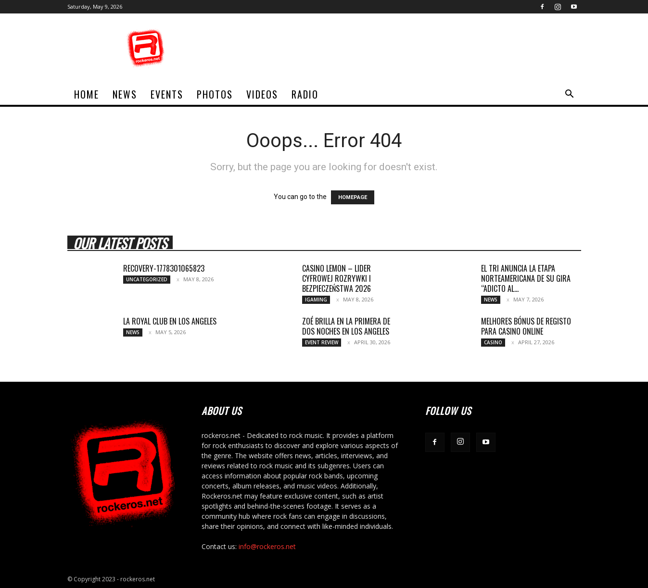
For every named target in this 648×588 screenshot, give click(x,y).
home (86, 94)
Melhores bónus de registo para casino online (526, 326)
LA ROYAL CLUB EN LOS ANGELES (169, 321)
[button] (569, 95)
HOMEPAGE (352, 197)
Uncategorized (146, 279)
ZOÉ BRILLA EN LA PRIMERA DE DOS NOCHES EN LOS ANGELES (346, 326)
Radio (305, 94)
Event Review (321, 342)
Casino (493, 342)
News (125, 94)
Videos (262, 94)
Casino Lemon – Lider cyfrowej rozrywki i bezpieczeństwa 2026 (336, 278)
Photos (215, 94)
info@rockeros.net (267, 546)
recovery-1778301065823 (163, 268)
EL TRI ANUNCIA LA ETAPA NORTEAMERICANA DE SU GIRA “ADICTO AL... (526, 278)
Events (167, 94)
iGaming (316, 299)
